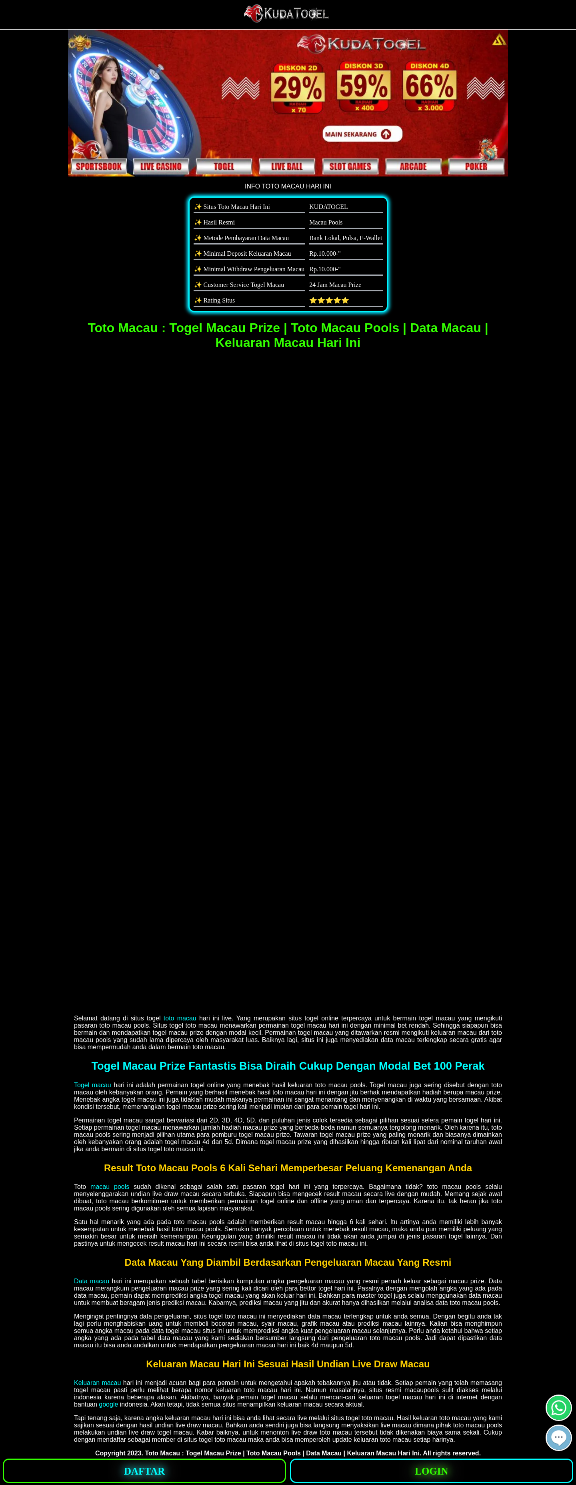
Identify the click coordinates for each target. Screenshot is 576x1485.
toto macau (180, 1018)
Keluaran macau (97, 1382)
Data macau (91, 1281)
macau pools (109, 1186)
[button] (559, 1438)
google (108, 1404)
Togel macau (92, 1085)
